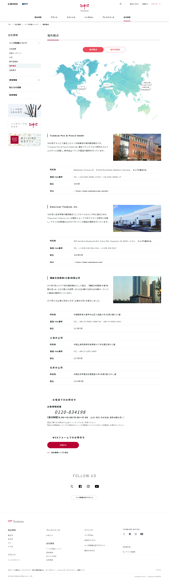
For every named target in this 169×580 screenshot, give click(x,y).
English (158, 570)
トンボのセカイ (14, 560)
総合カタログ (134, 4)
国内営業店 (13, 61)
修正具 (10, 539)
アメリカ (82, 87)
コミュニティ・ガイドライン (67, 570)
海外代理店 (116, 49)
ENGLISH (154, 4)
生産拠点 (12, 70)
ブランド (54, 17)
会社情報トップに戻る (59, 452)
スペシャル (71, 17)
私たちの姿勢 (15, 87)
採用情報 (13, 95)
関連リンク (81, 570)
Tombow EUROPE (154, 576)
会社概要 (12, 49)
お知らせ (49, 535)
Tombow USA (139, 576)
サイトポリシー (51, 570)
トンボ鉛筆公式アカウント (94, 545)
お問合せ (145, 4)
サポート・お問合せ (14, 570)
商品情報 (38, 17)
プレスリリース (108, 17)
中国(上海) (146, 87)
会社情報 (127, 17)
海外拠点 (12, 66)
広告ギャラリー (90, 540)
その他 (10, 546)
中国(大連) (147, 83)
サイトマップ (26, 570)
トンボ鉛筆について (54, 549)
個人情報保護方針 (38, 570)
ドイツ (107, 85)
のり (9, 543)
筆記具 (10, 535)
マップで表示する (140, 170)
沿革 (11, 57)
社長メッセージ (15, 53)
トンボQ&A (88, 17)
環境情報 (49, 552)
